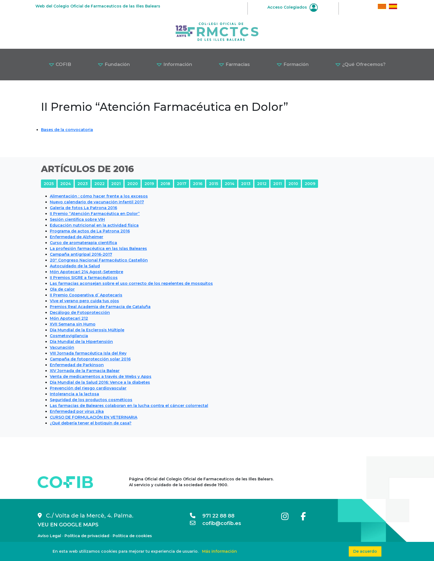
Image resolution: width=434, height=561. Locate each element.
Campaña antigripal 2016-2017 (81, 254)
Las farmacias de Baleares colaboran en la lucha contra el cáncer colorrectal (129, 405)
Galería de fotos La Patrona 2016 (83, 207)
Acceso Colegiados (292, 7)
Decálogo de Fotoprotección (80, 312)
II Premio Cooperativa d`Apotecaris (86, 295)
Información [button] (174, 64)
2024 (65, 183)
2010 (293, 183)
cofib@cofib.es (215, 523)
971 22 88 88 (212, 516)
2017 (181, 183)
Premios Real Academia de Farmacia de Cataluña (100, 306)
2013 (245, 183)
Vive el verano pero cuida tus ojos (84, 300)
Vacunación (62, 347)
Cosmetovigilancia (69, 335)
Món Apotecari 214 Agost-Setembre (86, 271)
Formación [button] (293, 64)
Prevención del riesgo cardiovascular (88, 388)
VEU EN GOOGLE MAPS (68, 525)
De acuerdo (365, 551)
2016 (197, 183)
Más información (219, 551)
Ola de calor (62, 289)
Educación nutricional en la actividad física (94, 225)
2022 (99, 183)
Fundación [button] (114, 64)
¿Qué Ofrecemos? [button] (360, 64)
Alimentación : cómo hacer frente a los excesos (99, 196)
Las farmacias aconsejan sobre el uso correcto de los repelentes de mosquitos (131, 283)
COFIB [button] (60, 64)
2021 (116, 183)
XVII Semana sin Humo (72, 324)
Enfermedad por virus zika (77, 411)
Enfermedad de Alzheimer (76, 236)
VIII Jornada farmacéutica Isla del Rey (88, 353)
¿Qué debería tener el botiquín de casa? (90, 423)
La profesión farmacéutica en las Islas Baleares (98, 248)
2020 (132, 183)
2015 (213, 183)
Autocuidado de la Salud (75, 265)
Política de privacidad (86, 535)
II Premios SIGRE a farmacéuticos (84, 277)
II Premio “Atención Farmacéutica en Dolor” (95, 213)
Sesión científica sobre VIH (77, 219)
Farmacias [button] (234, 64)
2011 (277, 183)
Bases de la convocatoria (67, 129)
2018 (165, 183)
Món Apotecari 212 (69, 318)
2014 (229, 183)
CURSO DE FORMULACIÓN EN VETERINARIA (93, 417)
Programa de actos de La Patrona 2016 (90, 231)
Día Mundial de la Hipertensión (81, 341)
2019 (149, 183)
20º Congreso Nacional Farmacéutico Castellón (99, 260)
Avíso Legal (49, 535)
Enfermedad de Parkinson (77, 364)
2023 (83, 183)
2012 (262, 183)
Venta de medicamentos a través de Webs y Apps (100, 376)
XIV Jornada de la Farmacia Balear (85, 370)
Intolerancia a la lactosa (74, 393)
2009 (310, 183)
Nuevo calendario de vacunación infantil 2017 (97, 201)
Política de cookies (132, 535)
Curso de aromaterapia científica (83, 242)
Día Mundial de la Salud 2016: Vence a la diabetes (100, 382)
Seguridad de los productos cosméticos (91, 399)
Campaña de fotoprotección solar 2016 (90, 359)
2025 (49, 183)
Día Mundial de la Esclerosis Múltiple (87, 329)
